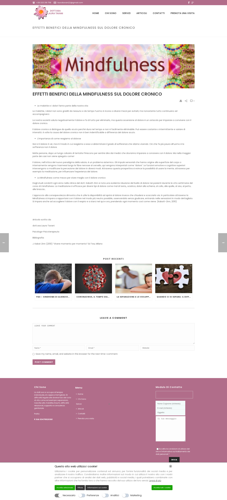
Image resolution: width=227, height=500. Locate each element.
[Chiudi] (170, 466)
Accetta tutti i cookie (162, 487)
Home (95, 13)
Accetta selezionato (65, 487)
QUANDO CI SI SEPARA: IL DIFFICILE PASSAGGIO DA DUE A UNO (174, 297)
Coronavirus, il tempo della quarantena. (94, 297)
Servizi (126, 13)
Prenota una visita (183, 13)
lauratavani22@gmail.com (70, 2)
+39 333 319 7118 (43, 2)
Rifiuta (80, 487)
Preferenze (93, 495)
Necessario (69, 495)
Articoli (141, 13)
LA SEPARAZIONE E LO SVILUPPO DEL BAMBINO (134, 297)
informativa (167, 459)
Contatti (159, 13)
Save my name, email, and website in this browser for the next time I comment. (77, 357)
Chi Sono (110, 13)
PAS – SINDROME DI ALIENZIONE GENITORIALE (54, 297)
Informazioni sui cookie (97, 487)
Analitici (114, 495)
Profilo (36, 417)
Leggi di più (155, 480)
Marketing (136, 495)
